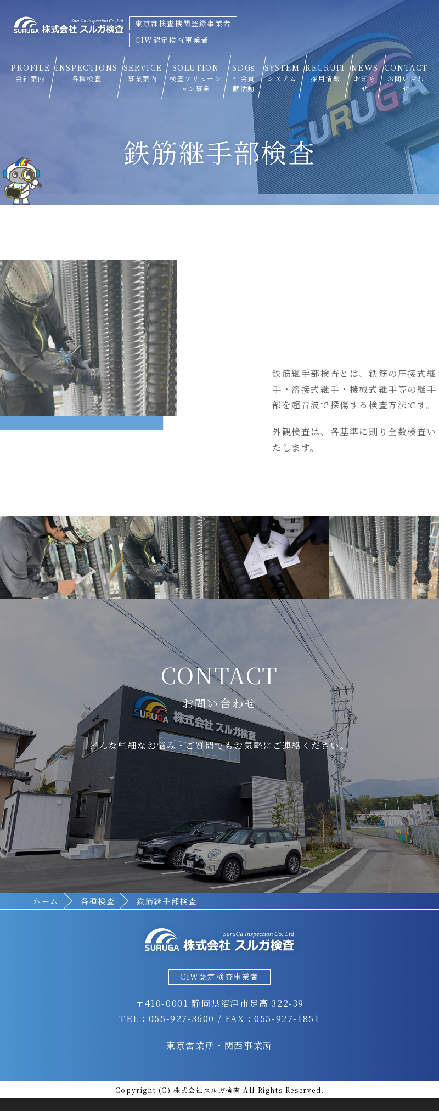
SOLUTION (196, 77)
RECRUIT (325, 72)
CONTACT (406, 77)
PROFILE (30, 72)
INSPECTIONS (86, 72)
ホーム (46, 900)
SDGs (244, 77)
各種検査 (98, 900)
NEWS (364, 77)
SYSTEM (282, 72)
